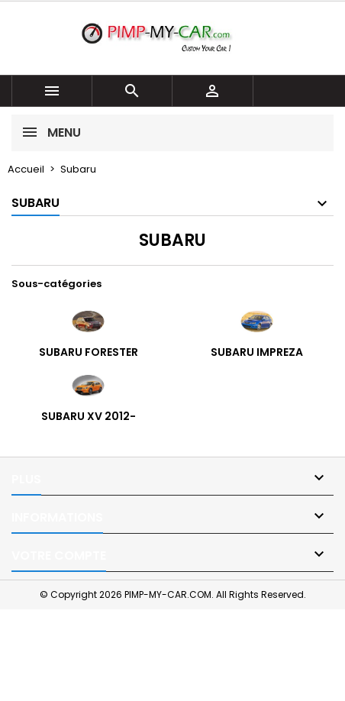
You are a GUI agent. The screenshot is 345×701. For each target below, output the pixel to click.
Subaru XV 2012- (88, 416)
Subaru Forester (88, 352)
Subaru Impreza (257, 352)
